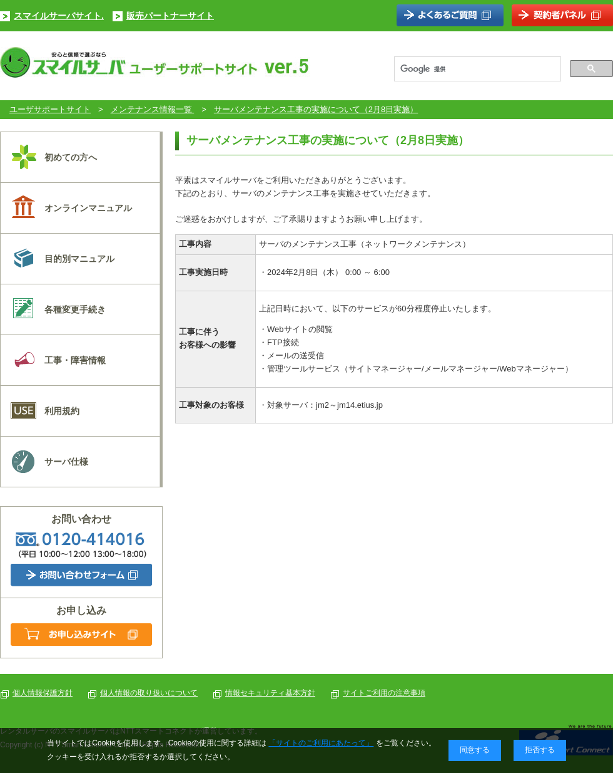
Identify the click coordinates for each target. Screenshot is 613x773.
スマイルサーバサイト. (59, 16)
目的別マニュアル (79, 259)
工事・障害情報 (75, 360)
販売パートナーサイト (170, 16)
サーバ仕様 (66, 462)
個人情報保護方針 (43, 692)
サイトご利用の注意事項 (384, 692)
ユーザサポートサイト (50, 109)
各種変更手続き (75, 309)
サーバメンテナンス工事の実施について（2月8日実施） (316, 109)
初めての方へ (70, 157)
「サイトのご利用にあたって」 (320, 743)
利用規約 (61, 411)
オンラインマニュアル (88, 208)
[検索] (476, 69)
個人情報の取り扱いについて (149, 692)
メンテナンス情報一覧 (153, 109)
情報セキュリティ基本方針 (270, 692)
